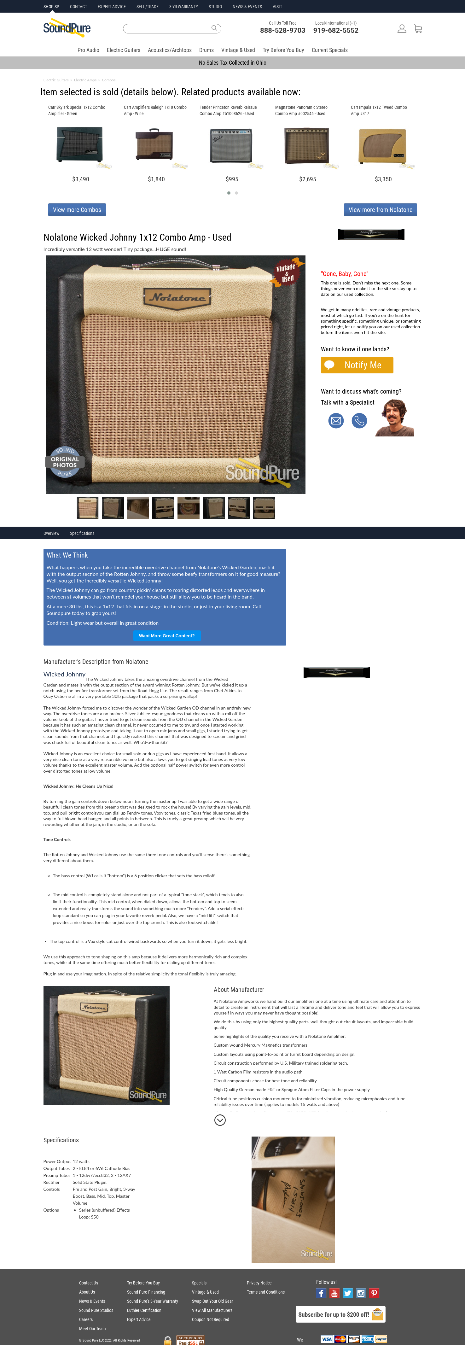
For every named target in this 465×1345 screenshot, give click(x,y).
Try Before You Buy (283, 50)
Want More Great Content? (167, 635)
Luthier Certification (144, 1310)
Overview (51, 533)
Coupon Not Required (210, 1319)
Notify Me (363, 365)
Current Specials (330, 50)
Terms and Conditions (266, 1292)
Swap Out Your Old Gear (212, 1301)
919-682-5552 (336, 30)
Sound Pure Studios (96, 1310)
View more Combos (77, 209)
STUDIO (215, 6)
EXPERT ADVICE (112, 6)
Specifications (82, 533)
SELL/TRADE (148, 6)
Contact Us (88, 1282)
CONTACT (78, 6)
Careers (86, 1319)
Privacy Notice (259, 1282)
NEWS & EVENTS (247, 6)
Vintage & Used (238, 50)
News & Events (92, 1301)
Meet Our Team (92, 1328)
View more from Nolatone (380, 209)
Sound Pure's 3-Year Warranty (152, 1301)
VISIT (277, 6)
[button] (229, 193)
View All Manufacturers (212, 1310)
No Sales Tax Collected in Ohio (232, 62)
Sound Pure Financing (146, 1292)
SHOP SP (51, 6)
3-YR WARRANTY (183, 6)
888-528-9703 (282, 30)
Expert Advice (139, 1319)
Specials (199, 1282)
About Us (87, 1292)
